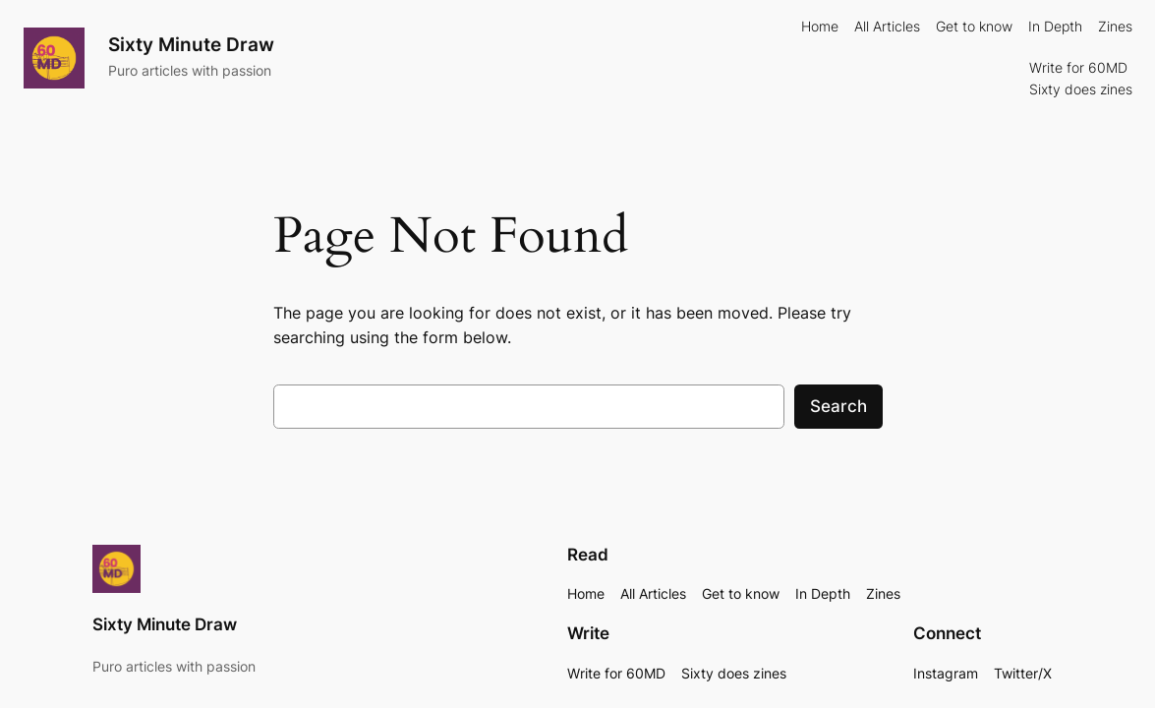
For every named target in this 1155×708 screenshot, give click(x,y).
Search (838, 406)
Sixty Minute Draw (191, 44)
